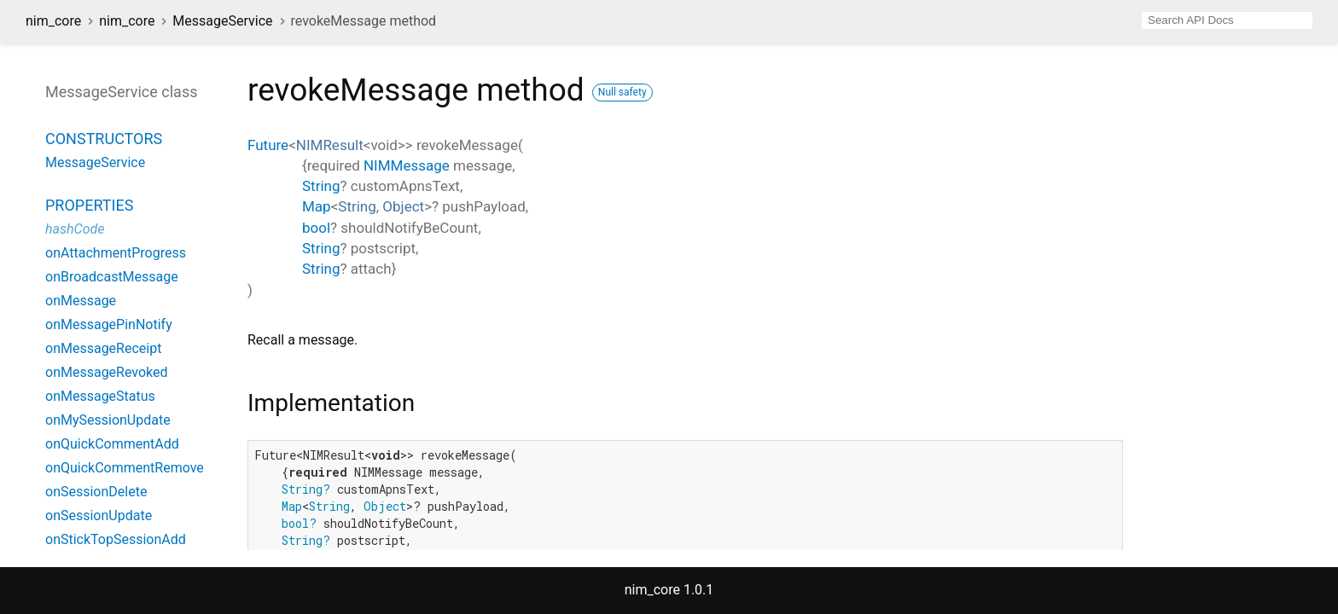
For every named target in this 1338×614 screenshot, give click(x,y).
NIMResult (330, 145)
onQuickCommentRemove (124, 468)
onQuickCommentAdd (112, 444)
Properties (89, 205)
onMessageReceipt (103, 348)
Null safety (622, 92)
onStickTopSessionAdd (115, 539)
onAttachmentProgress (115, 253)
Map (316, 206)
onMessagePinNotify (108, 324)
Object (403, 206)
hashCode (74, 229)
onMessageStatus (100, 396)
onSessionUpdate (98, 515)
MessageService (222, 21)
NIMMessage (407, 165)
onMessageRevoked (106, 372)
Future (267, 145)
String (321, 185)
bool (316, 227)
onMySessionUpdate (108, 420)
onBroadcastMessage (111, 277)
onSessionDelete (96, 492)
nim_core (53, 21)
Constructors (103, 139)
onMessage (80, 301)
